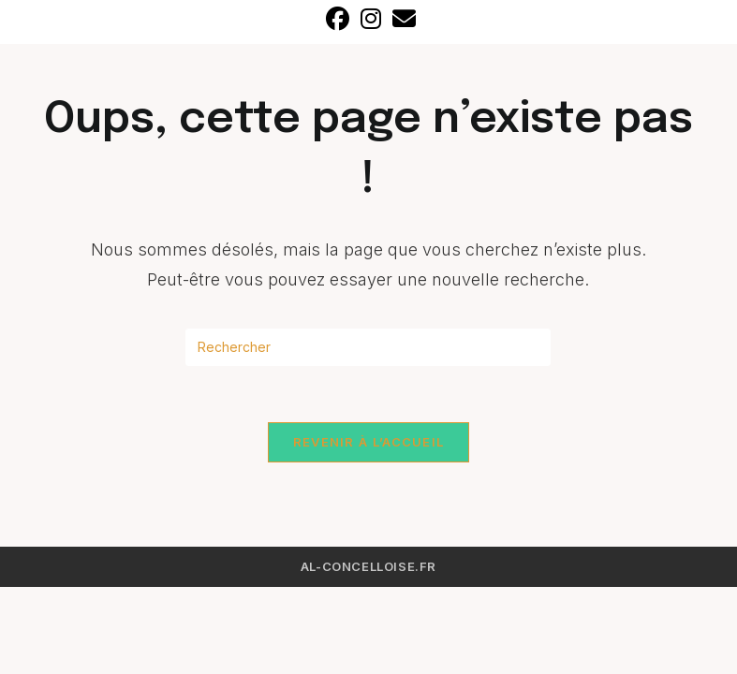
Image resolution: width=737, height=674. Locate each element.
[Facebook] (337, 19)
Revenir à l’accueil (369, 441)
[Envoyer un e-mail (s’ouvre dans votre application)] (401, 19)
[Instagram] (371, 19)
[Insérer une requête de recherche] (368, 347)
